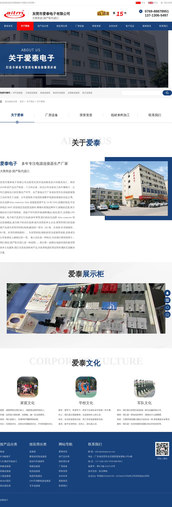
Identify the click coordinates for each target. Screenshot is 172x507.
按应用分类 (61, 26)
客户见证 (130, 26)
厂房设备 (79, 26)
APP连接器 (18, 93)
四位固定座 (5, 486)
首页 (22, 101)
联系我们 (163, 26)
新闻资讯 (146, 26)
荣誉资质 (96, 26)
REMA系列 (5, 481)
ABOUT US (86, 141)
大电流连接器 (31, 93)
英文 (156, 3)
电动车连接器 (59, 93)
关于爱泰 (25, 26)
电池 (2, 451)
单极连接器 (5, 466)
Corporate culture (86, 362)
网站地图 (168, 3)
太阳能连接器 (74, 93)
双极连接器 (5, 471)
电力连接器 (87, 93)
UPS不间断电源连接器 (40, 481)
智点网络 (103, 471)
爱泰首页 (8, 26)
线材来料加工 (120, 115)
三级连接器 (5, 476)
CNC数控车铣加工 (8, 461)
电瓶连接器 (34, 466)
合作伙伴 (113, 26)
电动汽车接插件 (36, 461)
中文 (143, 3)
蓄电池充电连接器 (38, 456)
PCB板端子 (5, 456)
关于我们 (30, 101)
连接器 (32, 451)
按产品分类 (43, 26)
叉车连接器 (34, 486)
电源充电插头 (35, 476)
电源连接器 (45, 93)
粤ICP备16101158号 (106, 466)
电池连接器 (34, 471)
